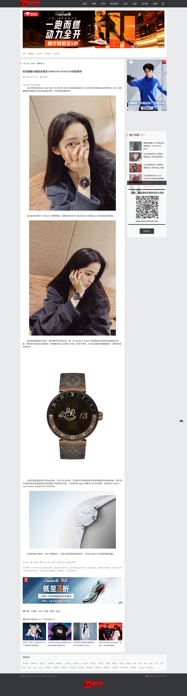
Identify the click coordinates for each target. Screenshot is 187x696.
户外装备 (68, 663)
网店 (52, 611)
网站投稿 (150, 667)
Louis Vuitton (47, 562)
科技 (140, 663)
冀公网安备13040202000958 (157, 676)
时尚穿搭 (26, 663)
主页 (27, 63)
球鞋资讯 (76, 663)
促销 (155, 4)
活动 (40, 667)
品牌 (135, 4)
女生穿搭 (56, 54)
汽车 (161, 663)
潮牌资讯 (31, 54)
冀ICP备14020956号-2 (49, 676)
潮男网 (22, 676)
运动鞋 (107, 663)
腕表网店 (64, 667)
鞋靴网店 (106, 667)
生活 (126, 4)
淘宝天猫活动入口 (33, 619)
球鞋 (94, 4)
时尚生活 (42, 663)
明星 (29, 667)
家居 (151, 663)
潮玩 (145, 663)
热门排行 (93, 663)
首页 (85, 4)
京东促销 (142, 667)
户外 (40, 611)
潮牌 (34, 611)
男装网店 (98, 667)
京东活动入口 (49, 619)
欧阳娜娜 (73, 562)
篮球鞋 (128, 663)
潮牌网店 (90, 667)
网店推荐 (114, 4)
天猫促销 (133, 667)
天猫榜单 (115, 667)
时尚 (103, 4)
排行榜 (145, 4)
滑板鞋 (101, 663)
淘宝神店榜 (124, 667)
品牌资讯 (51, 663)
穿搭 (46, 611)
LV (56, 562)
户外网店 (47, 667)
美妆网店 (56, 667)
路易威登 (36, 562)
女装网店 (73, 667)
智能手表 (63, 562)
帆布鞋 (114, 663)
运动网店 (81, 667)
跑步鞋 (121, 663)
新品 (58, 611)
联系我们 (146, 231)
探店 (24, 667)
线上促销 (85, 663)
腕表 (134, 663)
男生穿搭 (48, 54)
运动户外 (40, 54)
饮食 (156, 663)
